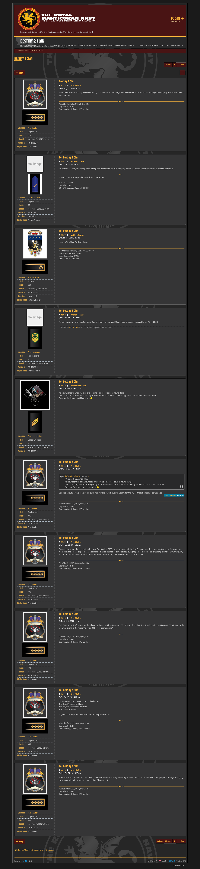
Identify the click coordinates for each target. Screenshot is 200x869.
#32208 (63, 618)
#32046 (63, 542)
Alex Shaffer (76, 85)
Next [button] (182, 64)
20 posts (168, 64)
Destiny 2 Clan (23, 58)
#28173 (63, 315)
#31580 (63, 386)
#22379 (63, 85)
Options (160, 841)
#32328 (63, 770)
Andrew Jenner (77, 315)
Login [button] (177, 18)
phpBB (25, 861)
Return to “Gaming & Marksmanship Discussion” (34, 850)
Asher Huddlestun (78, 386)
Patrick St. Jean (77, 161)
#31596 (63, 466)
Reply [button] (19, 72)
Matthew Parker (77, 235)
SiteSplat (172, 861)
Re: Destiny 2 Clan (68, 157)
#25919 (63, 235)
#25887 (63, 161)
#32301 (63, 694)
